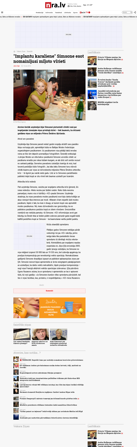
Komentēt (49, 291)
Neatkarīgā (39, 12)
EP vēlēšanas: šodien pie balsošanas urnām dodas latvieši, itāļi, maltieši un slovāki (50, 366)
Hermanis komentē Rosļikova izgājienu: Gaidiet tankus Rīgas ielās (47, 392)
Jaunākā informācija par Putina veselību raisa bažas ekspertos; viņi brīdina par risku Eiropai (110, 94)
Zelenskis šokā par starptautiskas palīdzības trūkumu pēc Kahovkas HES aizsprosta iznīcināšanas (50, 379)
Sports (75, 12)
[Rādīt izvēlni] (2, 12)
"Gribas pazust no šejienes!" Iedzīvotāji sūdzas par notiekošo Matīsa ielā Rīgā (51, 411)
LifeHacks (67, 12)
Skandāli (29, 51)
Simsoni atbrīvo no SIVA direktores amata (40, 343)
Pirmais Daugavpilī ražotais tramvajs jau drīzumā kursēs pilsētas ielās (48, 399)
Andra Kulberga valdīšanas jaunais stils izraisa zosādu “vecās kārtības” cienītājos (110, 70)
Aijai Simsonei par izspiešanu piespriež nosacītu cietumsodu (58, 343)
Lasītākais (94, 52)
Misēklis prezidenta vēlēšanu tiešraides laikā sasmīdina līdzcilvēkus (48, 405)
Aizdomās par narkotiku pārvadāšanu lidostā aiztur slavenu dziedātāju (49, 418)
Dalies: (41, 285)
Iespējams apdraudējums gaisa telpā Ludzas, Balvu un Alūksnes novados (54, 17)
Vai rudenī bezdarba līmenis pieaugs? (21, 342)
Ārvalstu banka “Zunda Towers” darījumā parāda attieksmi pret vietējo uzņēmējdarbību (109, 83)
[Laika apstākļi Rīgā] (87, 5)
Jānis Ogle (16, 66)
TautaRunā (58, 12)
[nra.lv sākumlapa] (55, 5)
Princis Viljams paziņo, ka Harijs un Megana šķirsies (109, 58)
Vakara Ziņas (21, 51)
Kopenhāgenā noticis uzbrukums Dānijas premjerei (41, 373)
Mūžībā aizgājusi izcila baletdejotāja (108, 103)
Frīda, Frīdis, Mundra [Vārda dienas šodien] (74, 6)
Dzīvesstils (49, 12)
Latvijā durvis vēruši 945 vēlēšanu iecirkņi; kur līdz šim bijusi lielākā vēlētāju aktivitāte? (52, 386)
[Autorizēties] (135, 12)
